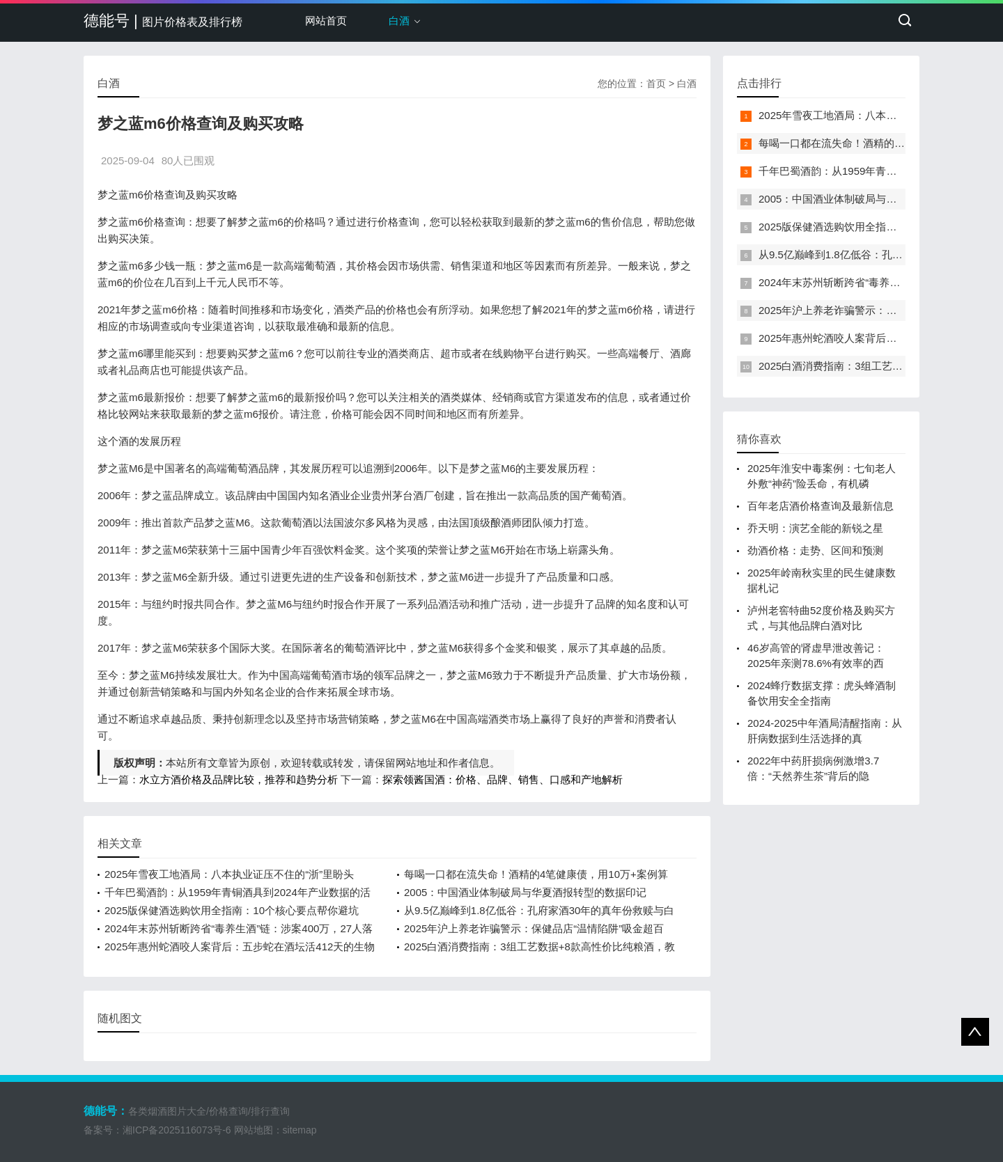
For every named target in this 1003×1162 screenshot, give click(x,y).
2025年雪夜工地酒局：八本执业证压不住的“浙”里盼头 (229, 874)
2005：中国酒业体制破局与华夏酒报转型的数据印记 (525, 892)
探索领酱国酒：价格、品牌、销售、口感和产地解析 (502, 779)
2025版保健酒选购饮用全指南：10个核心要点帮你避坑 (231, 910)
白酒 (399, 20)
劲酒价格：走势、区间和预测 (815, 550)
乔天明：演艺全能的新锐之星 (815, 528)
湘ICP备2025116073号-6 (177, 1130)
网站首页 (326, 20)
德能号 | (163, 20)
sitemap (300, 1130)
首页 (656, 83)
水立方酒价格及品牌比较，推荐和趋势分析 (238, 779)
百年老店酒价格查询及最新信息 (820, 506)
